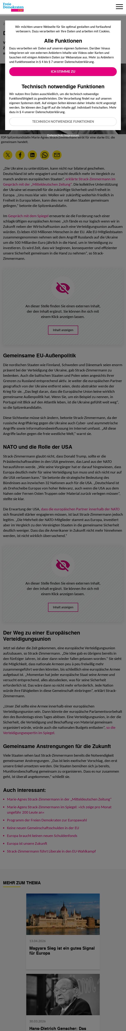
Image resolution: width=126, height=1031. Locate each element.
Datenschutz (55, 135)
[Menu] (119, 7)
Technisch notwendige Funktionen (63, 121)
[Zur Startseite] (13, 7)
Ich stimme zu (63, 71)
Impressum (71, 135)
